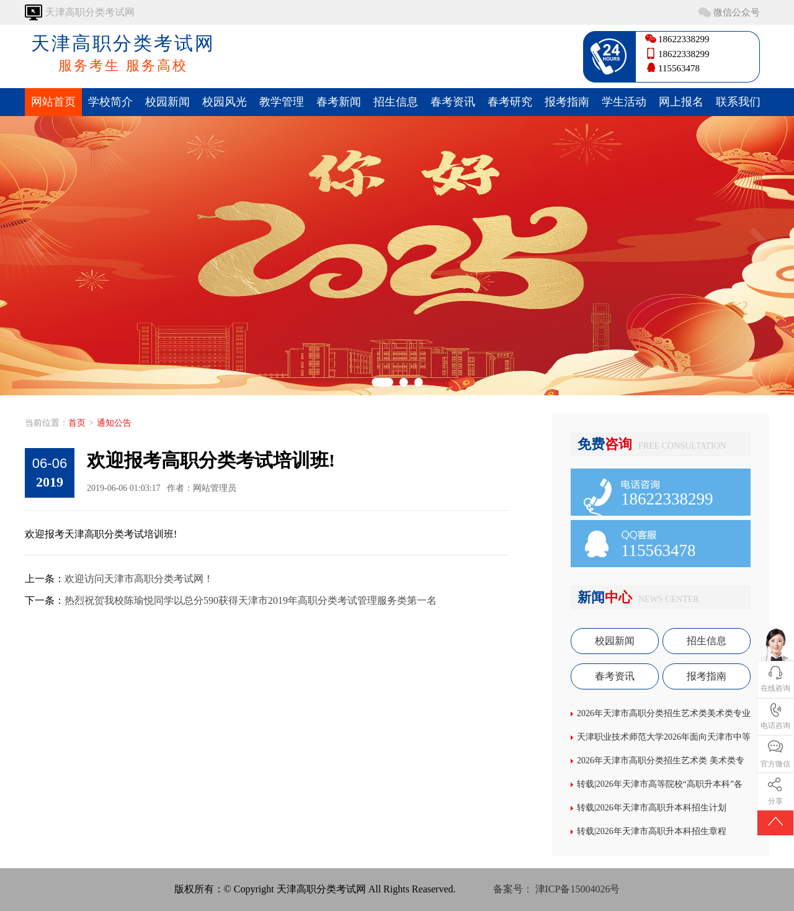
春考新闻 (338, 102)
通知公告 (114, 423)
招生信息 (395, 102)
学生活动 (624, 102)
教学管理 (281, 102)
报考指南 (567, 102)
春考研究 (510, 102)
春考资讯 (452, 102)
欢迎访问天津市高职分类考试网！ (139, 578)
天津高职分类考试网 (123, 54)
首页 (77, 423)
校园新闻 (167, 102)
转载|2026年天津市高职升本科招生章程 (651, 831)
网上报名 (681, 102)
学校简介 (110, 102)
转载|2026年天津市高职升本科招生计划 (651, 807)
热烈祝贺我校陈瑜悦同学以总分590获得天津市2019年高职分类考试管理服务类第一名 (251, 600)
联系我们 (738, 102)
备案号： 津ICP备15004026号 (556, 889)
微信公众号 (736, 12)
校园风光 (224, 102)
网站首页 (53, 102)
